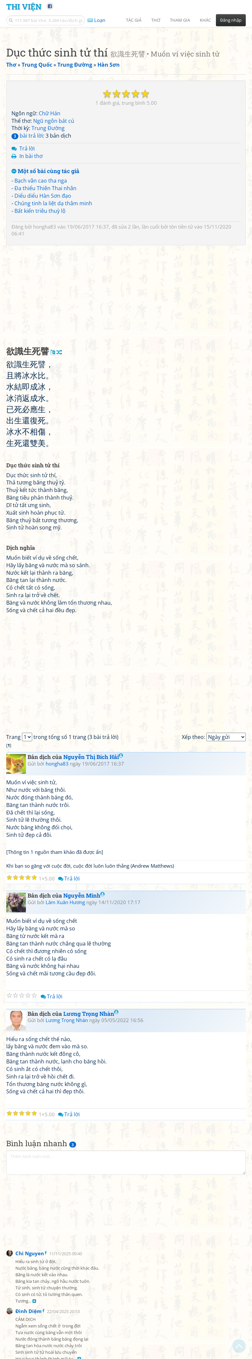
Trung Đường (48, 220)
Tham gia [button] (180, 20)
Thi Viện (23, 6)
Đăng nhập (231, 20)
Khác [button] (205, 20)
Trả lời (27, 240)
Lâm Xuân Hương (65, 994)
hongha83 (44, 318)
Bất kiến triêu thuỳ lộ (40, 302)
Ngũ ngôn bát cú (53, 212)
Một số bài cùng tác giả (45, 263)
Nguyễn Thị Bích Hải (93, 849)
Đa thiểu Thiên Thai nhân (45, 280)
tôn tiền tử (181, 318)
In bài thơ (31, 248)
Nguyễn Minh (84, 987)
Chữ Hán (49, 205)
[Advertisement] (126, 77)
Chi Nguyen (29, 1345)
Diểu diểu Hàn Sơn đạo (42, 287)
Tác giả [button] (133, 20)
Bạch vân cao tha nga (40, 272)
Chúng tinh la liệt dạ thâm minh (53, 295)
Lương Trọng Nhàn (90, 1105)
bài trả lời (27, 227)
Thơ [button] (155, 20)
